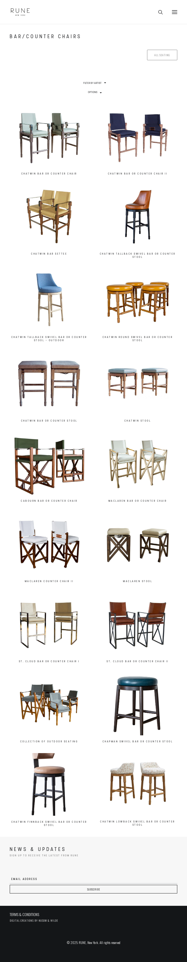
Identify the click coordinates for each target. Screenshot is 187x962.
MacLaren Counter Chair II (49, 581)
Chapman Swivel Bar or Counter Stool (138, 741)
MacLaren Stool (137, 581)
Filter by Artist (92, 83)
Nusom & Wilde (48, 920)
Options (92, 92)
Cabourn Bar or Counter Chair (49, 501)
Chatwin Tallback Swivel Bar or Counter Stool (138, 255)
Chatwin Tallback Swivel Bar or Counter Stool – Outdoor (49, 339)
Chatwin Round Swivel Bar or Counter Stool (138, 339)
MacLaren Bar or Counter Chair (137, 501)
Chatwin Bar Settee (49, 253)
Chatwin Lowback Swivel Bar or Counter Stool (137, 823)
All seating (162, 55)
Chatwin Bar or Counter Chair (49, 173)
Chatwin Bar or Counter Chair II (138, 173)
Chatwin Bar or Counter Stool (49, 420)
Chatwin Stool (137, 420)
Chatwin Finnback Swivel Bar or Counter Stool (49, 824)
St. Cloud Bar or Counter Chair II (138, 661)
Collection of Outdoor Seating (49, 741)
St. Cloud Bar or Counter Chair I (49, 661)
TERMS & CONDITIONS (24, 914)
